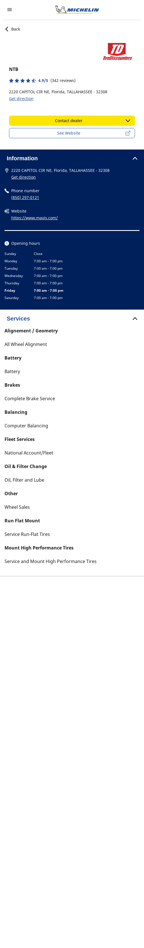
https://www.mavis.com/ (34, 217)
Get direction (21, 98)
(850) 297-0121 (25, 197)
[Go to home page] (77, 10)
